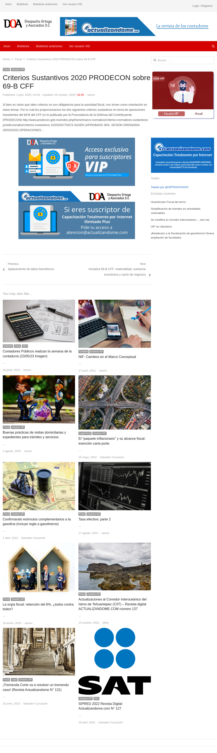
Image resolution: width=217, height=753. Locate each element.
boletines (8, 346)
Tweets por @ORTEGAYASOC (170, 187)
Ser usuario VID (72, 4)
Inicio (8, 4)
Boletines (22, 4)
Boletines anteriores (45, 4)
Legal (14, 679)
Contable (83, 351)
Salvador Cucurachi (112, 457)
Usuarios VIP (18, 69)
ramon (91, 94)
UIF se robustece (161, 226)
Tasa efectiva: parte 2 (94, 519)
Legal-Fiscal (85, 433)
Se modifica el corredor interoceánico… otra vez (180, 219)
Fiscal (6, 69)
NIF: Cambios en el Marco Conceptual (107, 357)
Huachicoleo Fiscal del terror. (168, 202)
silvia (105, 622)
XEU (25, 346)
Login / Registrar (202, 5)
